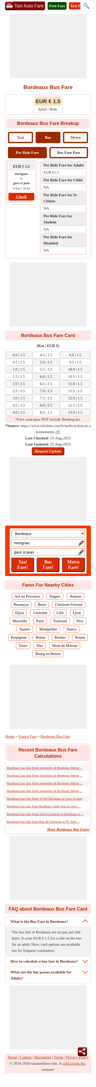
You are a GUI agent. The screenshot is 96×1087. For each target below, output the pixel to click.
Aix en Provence (27, 596)
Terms (58, 1057)
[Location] (48, 533)
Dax (39, 646)
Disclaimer (42, 1057)
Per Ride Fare (27, 153)
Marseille (20, 621)
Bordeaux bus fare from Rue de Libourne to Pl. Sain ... (43, 822)
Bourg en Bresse (48, 654)
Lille (60, 613)
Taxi (20, 137)
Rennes (60, 637)
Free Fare (57, 6)
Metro (75, 137)
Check (21, 197)
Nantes (24, 629)
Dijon (19, 613)
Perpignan (19, 637)
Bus (48, 137)
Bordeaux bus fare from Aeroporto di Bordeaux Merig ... (44, 768)
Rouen (80, 637)
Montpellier (48, 629)
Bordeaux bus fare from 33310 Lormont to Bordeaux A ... (45, 814)
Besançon (21, 604)
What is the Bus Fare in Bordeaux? (39, 922)
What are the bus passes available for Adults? (40, 975)
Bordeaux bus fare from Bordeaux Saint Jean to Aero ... (44, 806)
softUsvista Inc (73, 1063)
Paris (40, 621)
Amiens (76, 596)
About (12, 1057)
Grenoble (40, 613)
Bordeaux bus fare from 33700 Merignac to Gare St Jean (44, 799)
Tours (23, 646)
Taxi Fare (78, 6)
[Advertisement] (48, 46)
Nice (79, 621)
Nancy (72, 629)
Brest (42, 604)
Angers (54, 596)
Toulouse (60, 621)
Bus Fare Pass (68, 153)
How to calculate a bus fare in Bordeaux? (44, 961)
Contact (26, 1057)
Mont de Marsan (64, 646)
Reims (40, 637)
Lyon (77, 613)
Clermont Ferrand (68, 604)
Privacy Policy (77, 1057)
